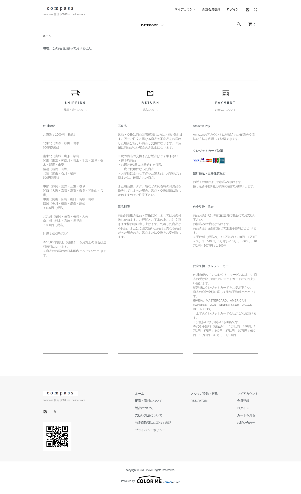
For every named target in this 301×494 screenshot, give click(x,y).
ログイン (233, 9)
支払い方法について (148, 415)
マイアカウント (185, 9)
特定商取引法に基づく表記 (153, 422)
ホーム (47, 36)
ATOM (203, 400)
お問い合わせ (246, 422)
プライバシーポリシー (150, 430)
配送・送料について (148, 400)
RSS (194, 400)
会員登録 (243, 400)
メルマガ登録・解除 (204, 393)
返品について (144, 408)
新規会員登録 (211, 9)
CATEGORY (149, 25)
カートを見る (246, 415)
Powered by (150, 479)
